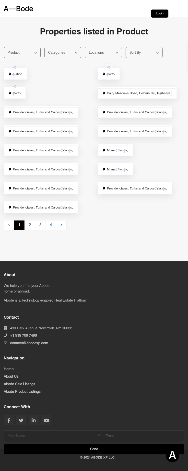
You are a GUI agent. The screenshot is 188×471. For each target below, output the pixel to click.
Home (8, 369)
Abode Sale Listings (19, 384)
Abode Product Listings (22, 392)
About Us (11, 376)
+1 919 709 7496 (23, 335)
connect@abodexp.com (29, 343)
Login (160, 13)
